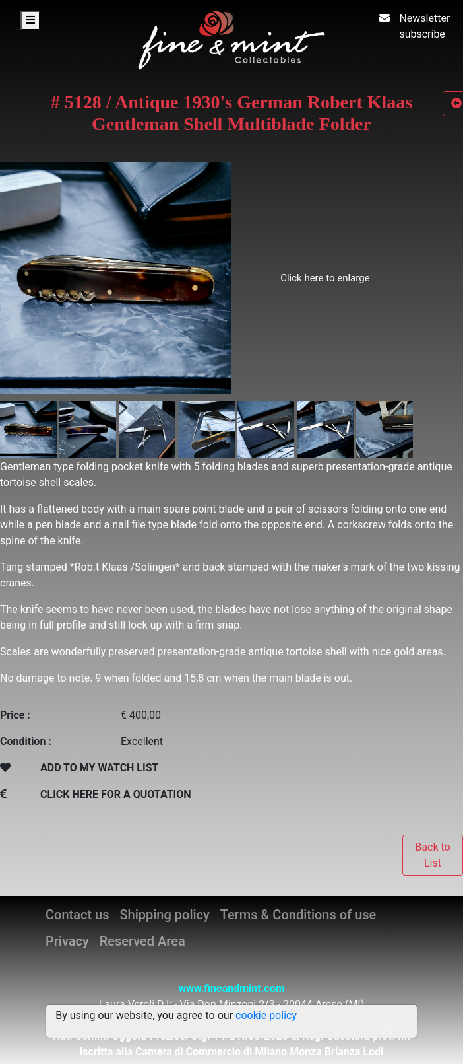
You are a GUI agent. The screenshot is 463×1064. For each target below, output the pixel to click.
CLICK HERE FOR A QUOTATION (115, 794)
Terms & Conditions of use (298, 915)
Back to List (432, 855)
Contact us (77, 915)
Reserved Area (142, 941)
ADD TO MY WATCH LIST (99, 768)
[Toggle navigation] (30, 20)
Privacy (67, 941)
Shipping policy (164, 915)
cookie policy (266, 1015)
